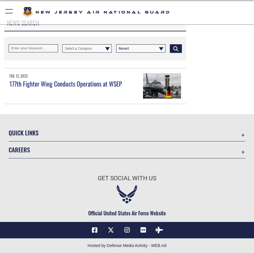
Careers (19, 149)
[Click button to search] (176, 48)
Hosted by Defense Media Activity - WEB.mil (127, 245)
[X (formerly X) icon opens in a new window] (111, 230)
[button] (9, 12)
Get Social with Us (127, 178)
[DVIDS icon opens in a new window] (159, 230)
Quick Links (24, 132)
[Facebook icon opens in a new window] (94, 230)
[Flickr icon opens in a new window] (143, 230)
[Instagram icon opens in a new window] (127, 230)
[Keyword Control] (33, 48)
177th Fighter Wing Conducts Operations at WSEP (65, 83)
